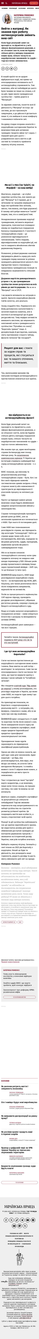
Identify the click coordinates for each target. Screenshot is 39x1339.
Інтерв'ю (30, 8)
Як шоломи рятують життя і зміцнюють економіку (14, 1087)
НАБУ (20, 922)
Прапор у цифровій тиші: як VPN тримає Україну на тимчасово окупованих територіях (16, 1150)
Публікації (13, 8)
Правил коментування (10, 962)
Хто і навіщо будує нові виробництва (19, 1102)
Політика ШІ (19, 1238)
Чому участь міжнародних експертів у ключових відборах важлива (17, 976)
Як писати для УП (14, 1244)
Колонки (22, 8)
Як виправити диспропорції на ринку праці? (19, 1117)
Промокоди (19, 1246)
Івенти (26, 1233)
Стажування (26, 1244)
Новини (4, 8)
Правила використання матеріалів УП (19, 1236)
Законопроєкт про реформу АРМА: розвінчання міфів (18, 991)
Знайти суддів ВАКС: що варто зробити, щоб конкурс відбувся (17, 984)
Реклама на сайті (16, 1233)
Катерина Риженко (24, 15)
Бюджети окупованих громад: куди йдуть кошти (18, 1167)
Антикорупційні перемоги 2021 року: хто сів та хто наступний (19, 640)
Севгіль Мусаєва (26, 1314)
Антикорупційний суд (9, 922)
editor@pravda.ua (25, 1318)
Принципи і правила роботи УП (19, 1241)
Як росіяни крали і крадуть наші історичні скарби (16, 1133)
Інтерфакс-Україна (15, 1283)
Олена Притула (27, 1316)
